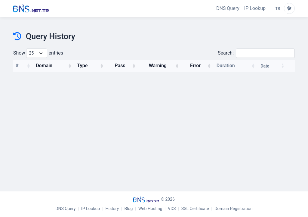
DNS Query (227, 8)
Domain (44, 65)
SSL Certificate (195, 208)
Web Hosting (150, 208)
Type (82, 65)
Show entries (38, 53)
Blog (128, 208)
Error (195, 65)
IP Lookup (255, 8)
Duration (226, 65)
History (112, 208)
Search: (256, 53)
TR (277, 8)
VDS (172, 208)
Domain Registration (233, 208)
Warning (158, 65)
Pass (120, 65)
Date (264, 66)
